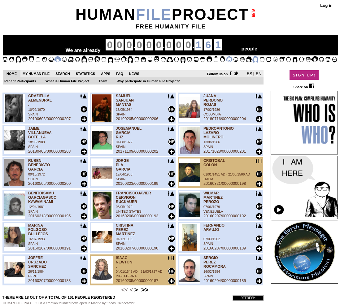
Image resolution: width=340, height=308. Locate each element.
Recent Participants (20, 81)
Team (103, 81)
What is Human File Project (67, 81)
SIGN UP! (304, 75)
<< (124, 289)
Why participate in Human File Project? (148, 81)
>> (144, 289)
